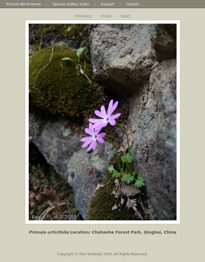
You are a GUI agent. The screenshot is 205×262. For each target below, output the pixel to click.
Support (107, 4)
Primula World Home (23, 4)
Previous (83, 16)
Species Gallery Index (71, 4)
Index (106, 16)
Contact (132, 4)
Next (125, 16)
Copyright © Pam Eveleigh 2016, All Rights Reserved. (102, 254)
